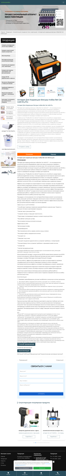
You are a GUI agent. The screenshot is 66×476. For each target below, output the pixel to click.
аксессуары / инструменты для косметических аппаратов (8, 101)
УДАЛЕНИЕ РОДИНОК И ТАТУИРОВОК (8, 88)
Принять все (42, 468)
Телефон (58, 14)
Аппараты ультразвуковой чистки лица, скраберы (8, 46)
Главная (3, 32)
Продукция (9, 32)
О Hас (41, 473)
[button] (33, 442)
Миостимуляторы (6, 55)
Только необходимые (24, 468)
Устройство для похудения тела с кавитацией (25, 32)
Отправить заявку (24, 146)
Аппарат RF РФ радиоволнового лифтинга (8, 77)
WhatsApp (58, 16)
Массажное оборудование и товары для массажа (8, 83)
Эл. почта (58, 11)
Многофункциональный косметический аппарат (7, 60)
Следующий (59, 360)
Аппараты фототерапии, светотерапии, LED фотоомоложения (7, 72)
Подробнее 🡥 (28, 436)
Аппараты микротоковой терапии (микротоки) (8, 51)
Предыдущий (23, 360)
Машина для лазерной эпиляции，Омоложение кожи (8, 94)
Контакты (58, 473)
